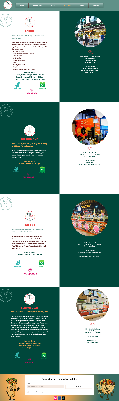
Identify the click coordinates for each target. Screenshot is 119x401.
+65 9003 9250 (91, 62)
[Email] (45, 386)
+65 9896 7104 (90, 157)
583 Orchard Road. (90, 58)
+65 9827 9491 (90, 247)
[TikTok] (63, 398)
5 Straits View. (84, 155)
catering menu (16, 157)
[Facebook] (59, 398)
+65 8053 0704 (93, 336)
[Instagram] (55, 398)
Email (29, 383)
